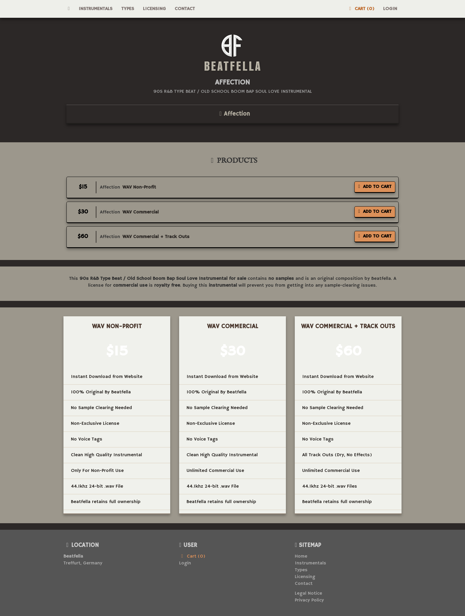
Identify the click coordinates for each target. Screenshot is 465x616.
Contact (185, 9)
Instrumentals (95, 9)
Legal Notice (308, 593)
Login (390, 9)
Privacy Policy (309, 600)
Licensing (154, 9)
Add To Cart (374, 187)
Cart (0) (360, 9)
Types (127, 9)
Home (301, 556)
